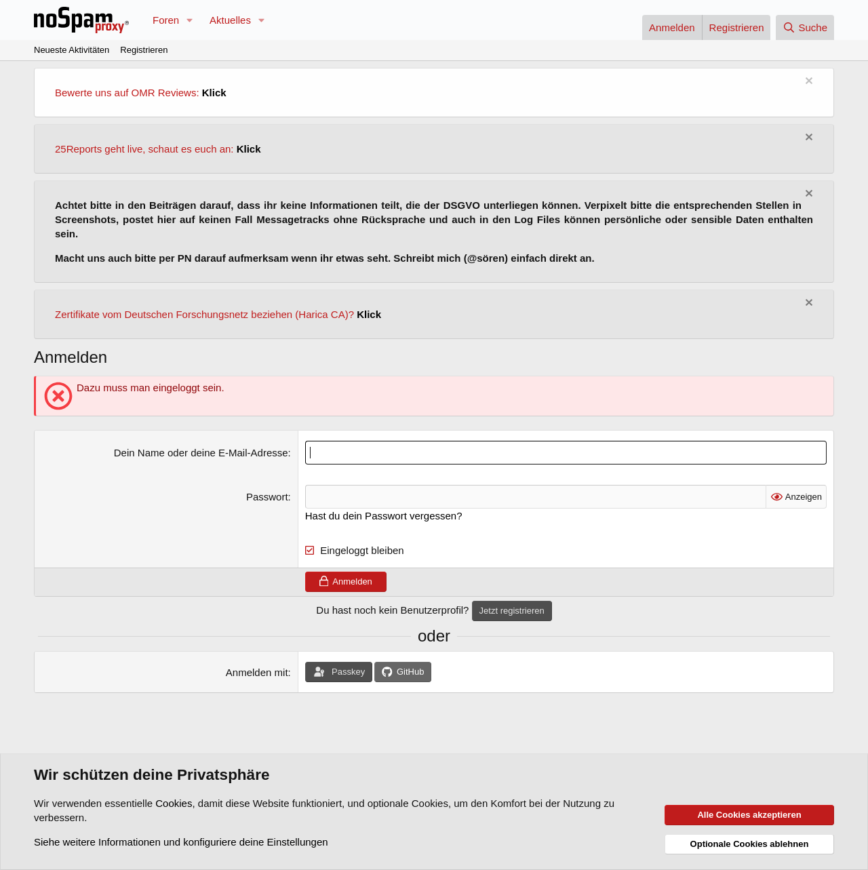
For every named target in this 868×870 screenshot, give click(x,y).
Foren (166, 20)
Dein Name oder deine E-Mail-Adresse (201, 452)
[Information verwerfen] (807, 82)
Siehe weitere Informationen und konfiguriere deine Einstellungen (181, 842)
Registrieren (143, 50)
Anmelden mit (257, 672)
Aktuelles (230, 20)
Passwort (267, 496)
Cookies (173, 803)
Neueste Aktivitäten (71, 50)
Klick (214, 92)
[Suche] (805, 27)
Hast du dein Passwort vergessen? (383, 515)
